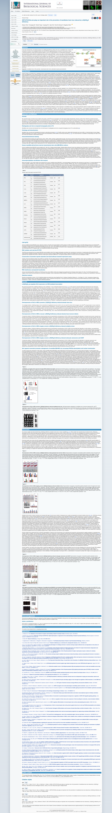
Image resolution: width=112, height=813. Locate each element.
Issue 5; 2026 (13, 21)
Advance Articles (14, 30)
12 (99, 138)
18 (69, 95)
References (15, 57)
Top (15, 49)
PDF (93, 14)
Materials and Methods (15, 53)
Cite (55, 15)
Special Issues (14, 41)
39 (91, 515)
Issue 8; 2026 (13, 15)
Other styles (30, 40)
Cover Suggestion (14, 39)
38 (89, 515)
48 (39, 535)
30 (95, 101)
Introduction (15, 51)
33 (44, 108)
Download (36, 44)
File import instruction (43, 44)
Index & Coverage (14, 37)
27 (82, 100)
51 (56, 543)
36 (96, 166)
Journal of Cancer (15, 68)
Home (12, 11)
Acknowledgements (16, 56)
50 (41, 535)
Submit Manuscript (26, 11)
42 (68, 517)
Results (15, 54)
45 (97, 533)
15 (68, 92)
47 (99, 533)
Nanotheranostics (15, 66)
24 (91, 97)
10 (50, 82)
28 (84, 100)
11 (66, 85)
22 (30, 96)
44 (67, 519)
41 (73, 516)
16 (69, 92)
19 (29, 96)
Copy (24, 40)
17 (41, 93)
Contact (37, 11)
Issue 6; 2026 (13, 19)
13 (48, 86)
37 (50, 515)
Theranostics (15, 60)
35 (56, 132)
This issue (50, 15)
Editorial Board (14, 32)
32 (43, 108)
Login (32, 11)
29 (65, 101)
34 (27, 121)
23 (89, 97)
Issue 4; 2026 (13, 24)
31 (74, 103)
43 (36, 518)
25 (75, 98)
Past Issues (13, 28)
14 (75, 89)
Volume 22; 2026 (14, 26)
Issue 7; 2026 (13, 17)
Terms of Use (83, 811)
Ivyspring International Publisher (59, 810)
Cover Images (14, 34)
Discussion (15, 55)
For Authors (17, 11)
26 (76, 98)
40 (43, 516)
